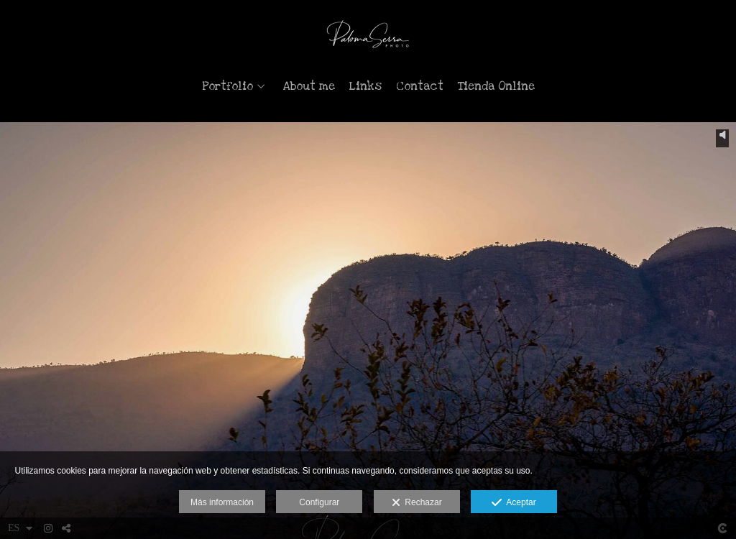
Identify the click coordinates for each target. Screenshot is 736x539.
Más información (222, 502)
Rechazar (417, 503)
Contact (419, 86)
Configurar (319, 502)
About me (309, 86)
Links (365, 86)
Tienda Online (496, 86)
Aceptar (513, 503)
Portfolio (227, 86)
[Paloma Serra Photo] (368, 34)
